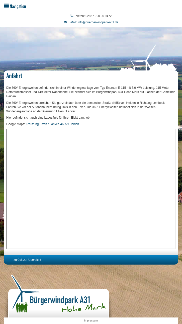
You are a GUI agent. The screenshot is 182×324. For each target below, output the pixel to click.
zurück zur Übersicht (27, 260)
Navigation (15, 6)
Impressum (91, 320)
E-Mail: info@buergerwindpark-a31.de (93, 22)
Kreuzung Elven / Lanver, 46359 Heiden (52, 124)
